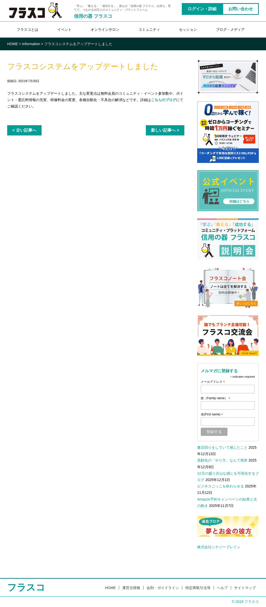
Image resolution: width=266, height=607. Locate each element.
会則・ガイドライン (163, 588)
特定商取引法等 (198, 588)
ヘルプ (222, 588)
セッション (188, 29)
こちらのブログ (163, 100)
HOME (110, 588)
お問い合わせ (240, 9)
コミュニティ (149, 29)
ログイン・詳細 (202, 9)
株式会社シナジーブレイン (218, 547)
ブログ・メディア (230, 29)
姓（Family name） (215, 398)
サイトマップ (245, 588)
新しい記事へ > (165, 130)
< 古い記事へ (24, 130)
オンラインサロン (105, 29)
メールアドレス (213, 382)
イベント (64, 29)
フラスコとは (27, 29)
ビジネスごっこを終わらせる (220, 486)
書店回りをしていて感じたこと (222, 447)
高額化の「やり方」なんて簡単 (222, 460)
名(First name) (212, 415)
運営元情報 (131, 588)
